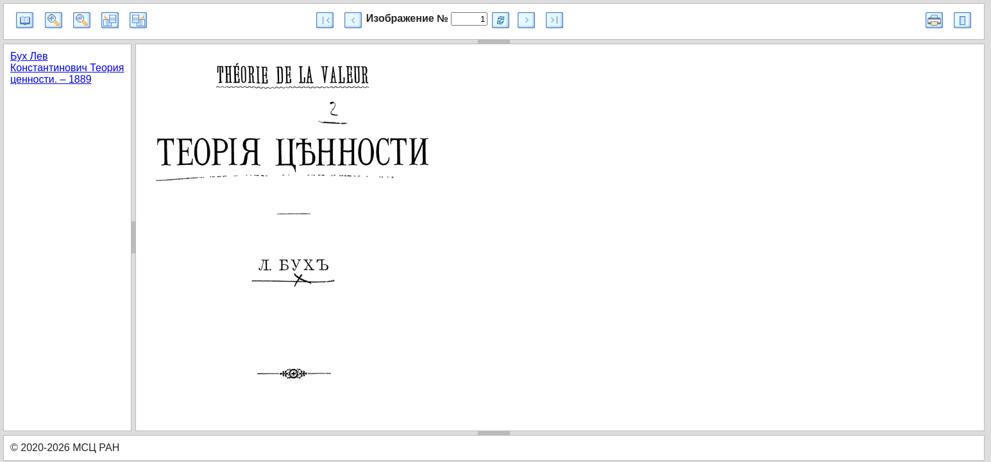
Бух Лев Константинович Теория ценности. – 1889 (67, 68)
